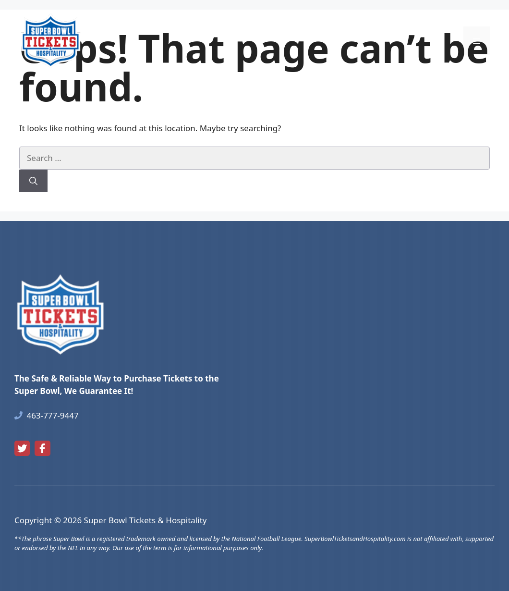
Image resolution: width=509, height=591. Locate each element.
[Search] (33, 181)
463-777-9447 (53, 415)
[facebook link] (42, 448)
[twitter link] (22, 448)
